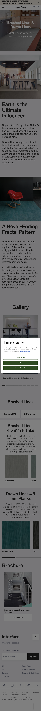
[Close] (37, 340)
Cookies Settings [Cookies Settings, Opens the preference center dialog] (20, 357)
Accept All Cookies (20, 368)
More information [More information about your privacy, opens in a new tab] (25, 351)
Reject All (20, 362)
